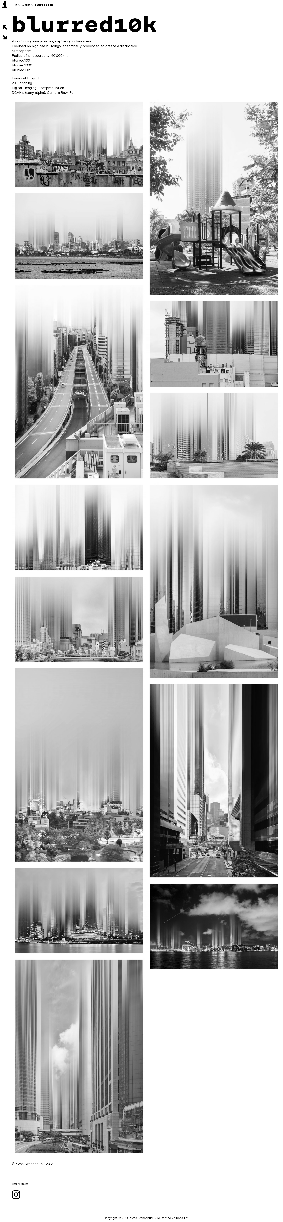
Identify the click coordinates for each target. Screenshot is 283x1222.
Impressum (20, 1183)
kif (15, 5)
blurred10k (43, 5)
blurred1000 (22, 65)
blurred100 (21, 60)
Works (25, 5)
